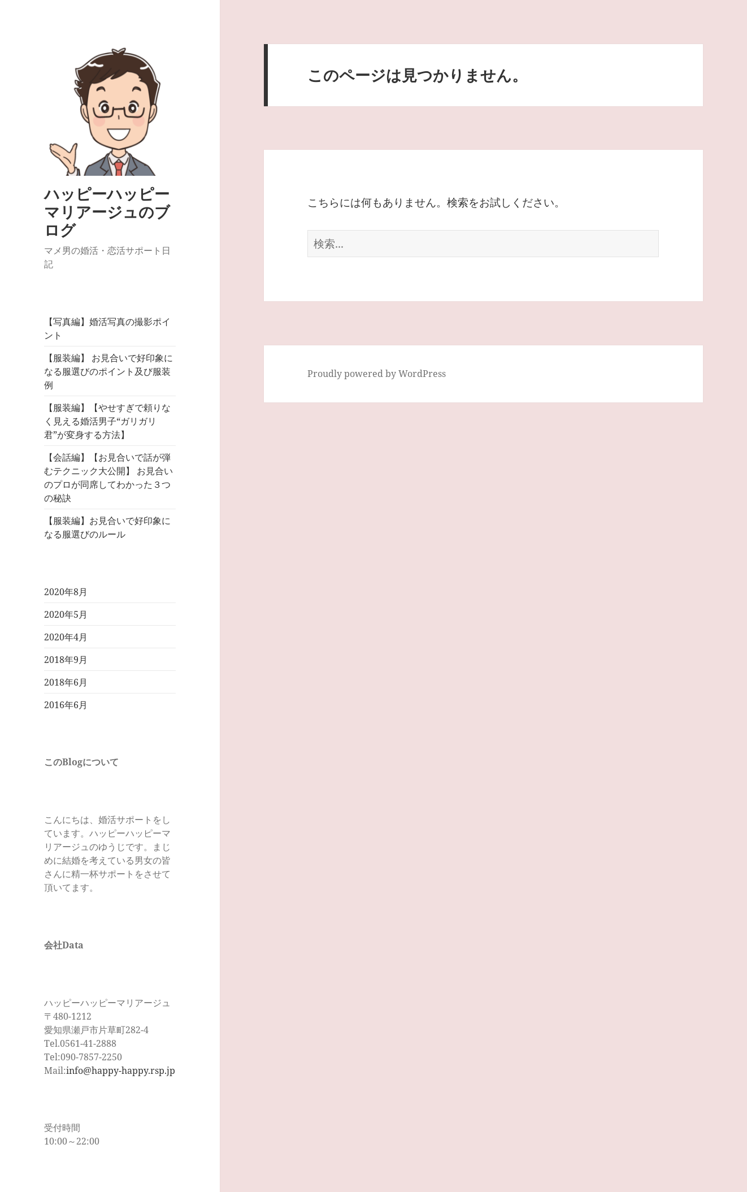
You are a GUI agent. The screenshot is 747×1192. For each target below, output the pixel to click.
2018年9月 (66, 659)
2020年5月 (66, 614)
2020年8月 (66, 592)
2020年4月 (66, 637)
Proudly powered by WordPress (376, 373)
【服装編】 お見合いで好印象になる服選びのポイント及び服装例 (108, 371)
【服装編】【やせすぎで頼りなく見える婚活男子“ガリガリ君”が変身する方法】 (107, 421)
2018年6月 (66, 682)
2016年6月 (66, 705)
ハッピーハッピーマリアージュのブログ (107, 211)
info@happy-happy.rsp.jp (120, 1070)
